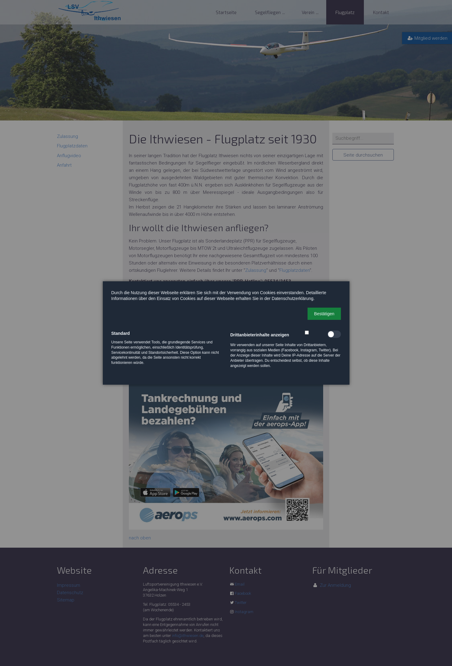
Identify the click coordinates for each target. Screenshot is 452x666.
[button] (324, 314)
